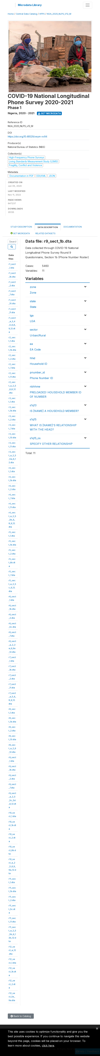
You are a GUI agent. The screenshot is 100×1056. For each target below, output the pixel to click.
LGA (32, 321)
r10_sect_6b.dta (12, 850)
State (33, 307)
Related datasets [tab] (45, 233)
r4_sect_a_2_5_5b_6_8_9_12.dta (12, 519)
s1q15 (33, 419)
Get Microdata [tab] (20, 233)
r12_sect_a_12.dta (12, 950)
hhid (32, 358)
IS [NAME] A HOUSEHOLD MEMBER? (54, 411)
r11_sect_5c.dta (12, 909)
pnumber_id (37, 372)
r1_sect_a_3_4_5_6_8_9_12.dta (12, 324)
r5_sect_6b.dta (12, 562)
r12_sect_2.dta (12, 984)
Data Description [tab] (48, 227)
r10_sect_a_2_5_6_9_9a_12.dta (12, 866)
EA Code (35, 349)
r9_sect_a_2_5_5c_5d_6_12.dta (12, 800)
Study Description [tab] (21, 227)
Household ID (38, 363)
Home (11, 14)
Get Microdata (49, 113)
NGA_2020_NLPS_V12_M (59, 14)
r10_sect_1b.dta (12, 825)
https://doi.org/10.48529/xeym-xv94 (27, 136)
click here (48, 1045)
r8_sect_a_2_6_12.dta (12, 748)
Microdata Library (30, 5)
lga (31, 315)
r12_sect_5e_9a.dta (12, 997)
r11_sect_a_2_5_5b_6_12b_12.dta (12, 934)
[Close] (97, 1028)
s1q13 (33, 405)
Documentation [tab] (73, 227)
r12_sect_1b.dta (12, 972)
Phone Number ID (41, 378)
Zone (33, 292)
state (33, 301)
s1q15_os (35, 438)
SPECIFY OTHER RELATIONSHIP (51, 443)
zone (33, 287)
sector (34, 329)
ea (31, 344)
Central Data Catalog (26, 14)
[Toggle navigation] (87, 5)
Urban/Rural (38, 335)
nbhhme (35, 386)
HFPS (42, 14)
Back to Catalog (21, 1016)
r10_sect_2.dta (12, 838)
